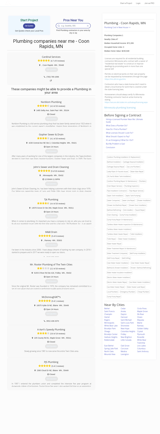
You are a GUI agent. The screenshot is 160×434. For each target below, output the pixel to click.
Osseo (139, 317)
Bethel (107, 308)
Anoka (123, 311)
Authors (113, 418)
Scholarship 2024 (116, 412)
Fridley (123, 334)
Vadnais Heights (111, 337)
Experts (69, 415)
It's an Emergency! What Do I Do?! (119, 140)
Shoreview (125, 325)
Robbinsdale (109, 340)
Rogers (107, 320)
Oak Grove (125, 345)
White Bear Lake (111, 325)
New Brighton (126, 337)
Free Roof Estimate (37, 421)
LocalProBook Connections (120, 421)
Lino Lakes (141, 345)
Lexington (125, 354)
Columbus (141, 348)
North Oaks (109, 351)
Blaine (139, 323)
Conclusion (110, 147)
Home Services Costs (38, 412)
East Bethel (108, 345)
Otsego (107, 331)
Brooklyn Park (110, 328)
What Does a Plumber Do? (117, 125)
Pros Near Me (35, 415)
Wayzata (140, 320)
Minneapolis (109, 323)
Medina (124, 351)
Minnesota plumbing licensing (120, 107)
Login (138, 3)
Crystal (140, 331)
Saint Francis (109, 311)
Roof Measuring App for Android (78, 424)
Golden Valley (142, 328)
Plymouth (141, 334)
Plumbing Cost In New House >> (117, 27)
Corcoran (124, 348)
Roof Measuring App (74, 418)
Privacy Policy (115, 415)
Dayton (124, 314)
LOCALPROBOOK (20, 3)
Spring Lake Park (111, 348)
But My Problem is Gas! (115, 143)
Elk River (140, 314)
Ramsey (140, 325)
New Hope (125, 328)
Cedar (123, 308)
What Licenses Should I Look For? (119, 133)
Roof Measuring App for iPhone (78, 421)
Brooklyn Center (111, 334)
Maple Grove (142, 311)
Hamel (107, 317)
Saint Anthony (143, 351)
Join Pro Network (73, 412)
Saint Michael (126, 320)
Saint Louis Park (127, 323)
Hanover (124, 317)
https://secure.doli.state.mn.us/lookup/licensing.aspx (126, 102)
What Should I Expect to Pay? (118, 136)
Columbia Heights (128, 331)
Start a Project (126, 3)
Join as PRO (149, 3)
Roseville (140, 337)
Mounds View (109, 354)
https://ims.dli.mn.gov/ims (115, 79)
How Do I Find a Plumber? (116, 129)
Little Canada (126, 340)
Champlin (108, 314)
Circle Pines (142, 308)
